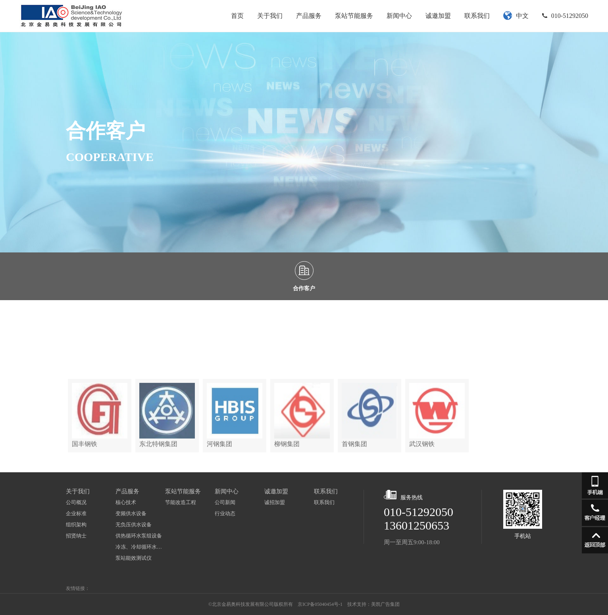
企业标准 (76, 513)
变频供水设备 (130, 513)
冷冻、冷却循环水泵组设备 (140, 547)
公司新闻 (225, 502)
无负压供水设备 (133, 525)
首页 (237, 16)
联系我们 (477, 16)
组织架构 (76, 525)
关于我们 (270, 16)
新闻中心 (399, 16)
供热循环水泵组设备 (138, 536)
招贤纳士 (76, 536)
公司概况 (76, 502)
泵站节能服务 (354, 16)
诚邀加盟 (438, 16)
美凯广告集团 (385, 604)
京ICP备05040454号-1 (320, 604)
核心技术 (125, 502)
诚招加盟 (274, 502)
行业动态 (225, 513)
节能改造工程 (180, 502)
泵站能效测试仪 (133, 558)
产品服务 (308, 16)
